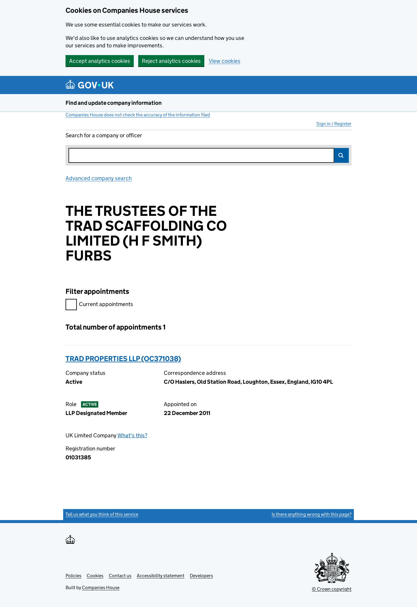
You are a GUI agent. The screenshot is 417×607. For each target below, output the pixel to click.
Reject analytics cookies (171, 60)
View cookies (224, 61)
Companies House (100, 587)
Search (341, 155)
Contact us (120, 575)
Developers (201, 575)
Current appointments (99, 305)
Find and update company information (114, 102)
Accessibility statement (160, 575)
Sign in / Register (333, 124)
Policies (73, 575)
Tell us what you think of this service (102, 514)
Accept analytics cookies (99, 60)
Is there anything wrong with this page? (311, 514)
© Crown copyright (331, 589)
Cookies (95, 575)
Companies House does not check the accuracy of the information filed (138, 115)
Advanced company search (99, 178)
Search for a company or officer (104, 135)
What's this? (132, 435)
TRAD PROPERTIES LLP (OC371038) (123, 358)
